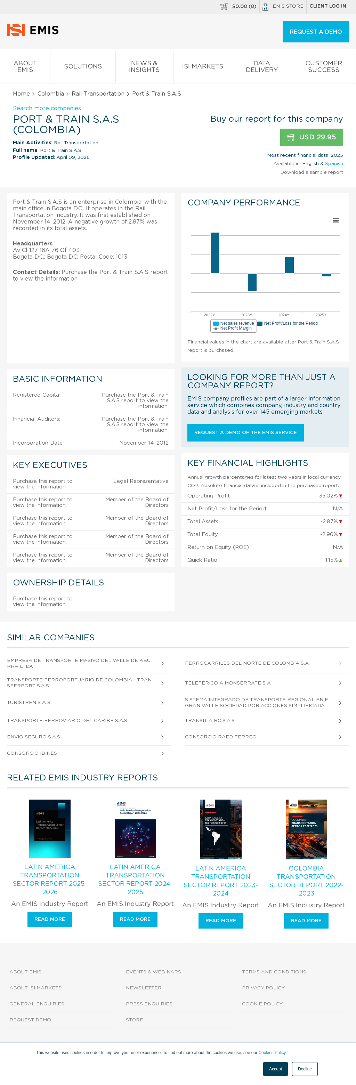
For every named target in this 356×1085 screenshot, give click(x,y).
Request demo (30, 1020)
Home (21, 94)
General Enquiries (36, 1004)
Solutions (82, 68)
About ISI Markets (35, 988)
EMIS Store (283, 7)
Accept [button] (275, 1069)
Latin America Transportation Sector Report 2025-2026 (50, 880)
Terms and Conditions (274, 972)
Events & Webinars (153, 972)
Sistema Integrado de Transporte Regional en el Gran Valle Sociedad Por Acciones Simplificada (258, 702)
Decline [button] (305, 1069)
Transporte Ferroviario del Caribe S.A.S (67, 720)
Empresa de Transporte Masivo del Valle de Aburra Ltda (79, 663)
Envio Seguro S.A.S (33, 737)
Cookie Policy (262, 1004)
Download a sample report (311, 172)
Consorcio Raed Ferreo (221, 737)
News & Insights (144, 68)
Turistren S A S (28, 702)
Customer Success (324, 68)
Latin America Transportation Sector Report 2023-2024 (221, 881)
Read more (49, 919)
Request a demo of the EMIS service (245, 432)
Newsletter (144, 988)
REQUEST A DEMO (316, 32)
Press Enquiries (149, 1004)
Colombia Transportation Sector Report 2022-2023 (306, 881)
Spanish (334, 163)
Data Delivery (261, 68)
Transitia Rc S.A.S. (210, 720)
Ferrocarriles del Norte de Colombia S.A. (247, 663)
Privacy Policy (263, 988)
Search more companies (47, 108)
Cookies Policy (271, 1052)
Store (134, 1020)
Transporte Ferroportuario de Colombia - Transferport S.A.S (79, 683)
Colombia (51, 94)
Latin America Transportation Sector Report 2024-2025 (135, 880)
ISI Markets (202, 68)
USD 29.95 (311, 137)
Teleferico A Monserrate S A (228, 683)
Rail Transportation (98, 94)
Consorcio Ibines (32, 753)
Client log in (327, 6)
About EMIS (25, 68)
